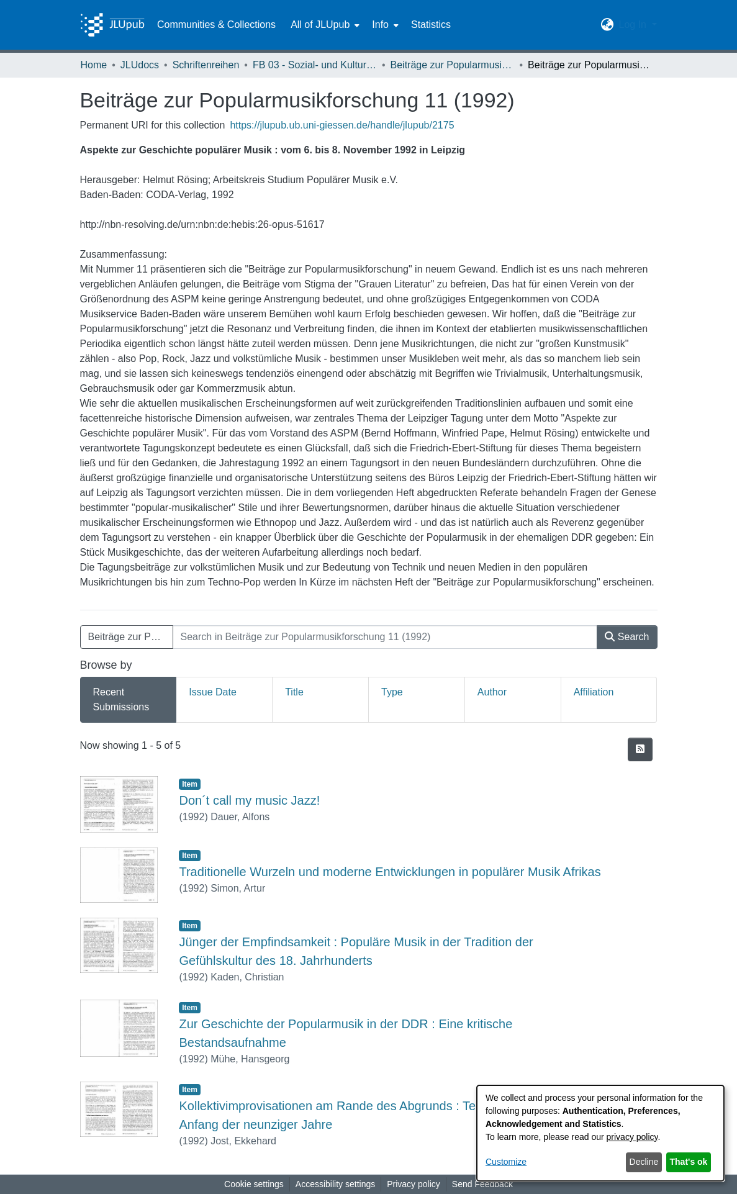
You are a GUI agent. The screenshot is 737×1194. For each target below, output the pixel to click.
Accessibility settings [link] (335, 1184)
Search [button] (627, 636)
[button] (607, 25)
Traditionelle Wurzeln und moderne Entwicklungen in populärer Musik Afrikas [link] (389, 872)
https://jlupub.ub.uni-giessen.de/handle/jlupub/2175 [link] (342, 125)
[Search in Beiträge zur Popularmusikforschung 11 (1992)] (385, 637)
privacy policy (632, 1137)
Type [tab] (392, 692)
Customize (506, 1162)
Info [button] (380, 24)
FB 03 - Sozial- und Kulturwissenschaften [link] (315, 65)
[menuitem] (323, 25)
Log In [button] (633, 24)
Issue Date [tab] (212, 692)
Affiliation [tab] (594, 692)
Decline (644, 1162)
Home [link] (94, 65)
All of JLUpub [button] (320, 24)
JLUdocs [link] (139, 65)
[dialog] (600, 1133)
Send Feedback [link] (482, 1184)
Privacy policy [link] (413, 1184)
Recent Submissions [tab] (121, 699)
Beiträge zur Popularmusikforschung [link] (453, 65)
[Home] (112, 24)
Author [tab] (492, 692)
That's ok (689, 1162)
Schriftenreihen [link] (206, 65)
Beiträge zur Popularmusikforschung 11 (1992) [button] (130, 636)
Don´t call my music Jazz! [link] (249, 800)
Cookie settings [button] (254, 1184)
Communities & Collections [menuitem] (216, 24)
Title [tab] (294, 692)
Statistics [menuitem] (431, 24)
